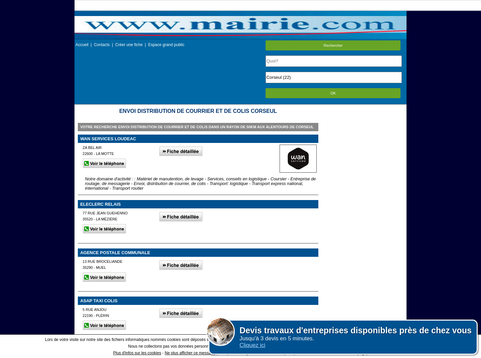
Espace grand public (166, 44)
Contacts (102, 44)
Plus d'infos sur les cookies (137, 353)
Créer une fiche (129, 44)
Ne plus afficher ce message (190, 353)
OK (333, 93)
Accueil (82, 44)
